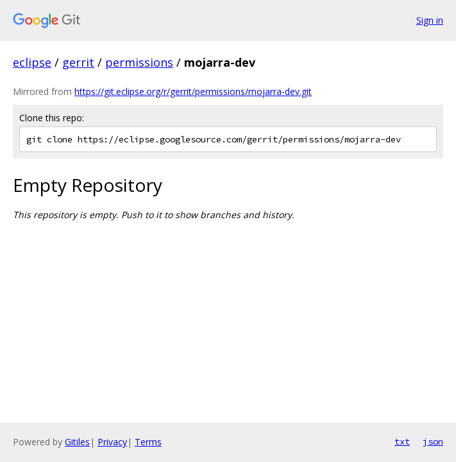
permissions (139, 62)
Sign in (429, 20)
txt (402, 441)
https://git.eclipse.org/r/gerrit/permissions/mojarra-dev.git (193, 91)
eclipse (32, 62)
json (433, 441)
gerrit (78, 62)
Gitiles (77, 442)
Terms (148, 442)
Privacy (112, 442)
